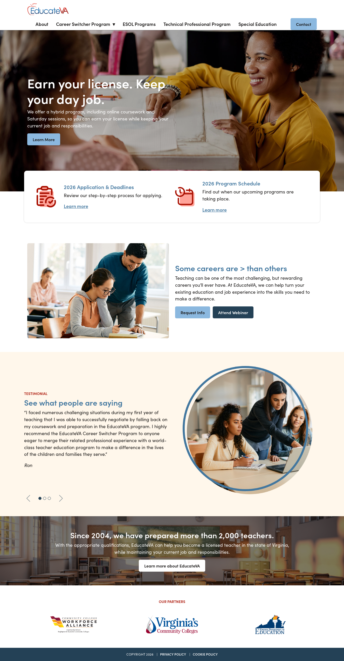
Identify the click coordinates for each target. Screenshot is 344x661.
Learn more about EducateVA (172, 566)
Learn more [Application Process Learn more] (76, 206)
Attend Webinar (233, 312)
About (42, 24)
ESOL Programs (139, 24)
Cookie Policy (205, 654)
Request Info (193, 312)
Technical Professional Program (197, 24)
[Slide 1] (40, 498)
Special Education (257, 24)
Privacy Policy (173, 654)
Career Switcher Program (83, 24)
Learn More (44, 139)
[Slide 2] (44, 498)
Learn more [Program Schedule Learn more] (214, 209)
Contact (303, 24)
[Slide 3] (49, 498)
